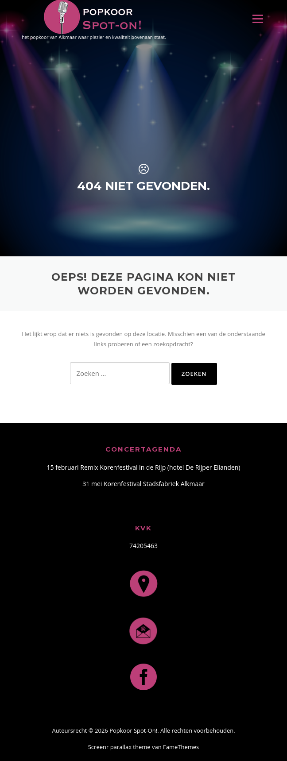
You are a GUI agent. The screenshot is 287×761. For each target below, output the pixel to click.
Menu (257, 19)
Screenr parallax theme (119, 747)
